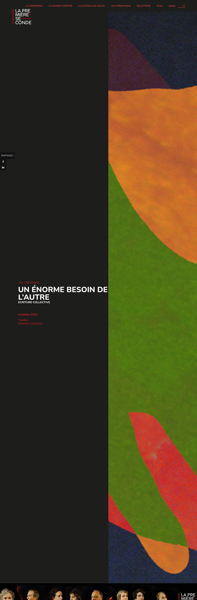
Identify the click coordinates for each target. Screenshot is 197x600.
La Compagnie (34, 5)
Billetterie (144, 5)
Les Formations (121, 5)
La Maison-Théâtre (60, 5)
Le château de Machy (92, 5)
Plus (160, 5)
